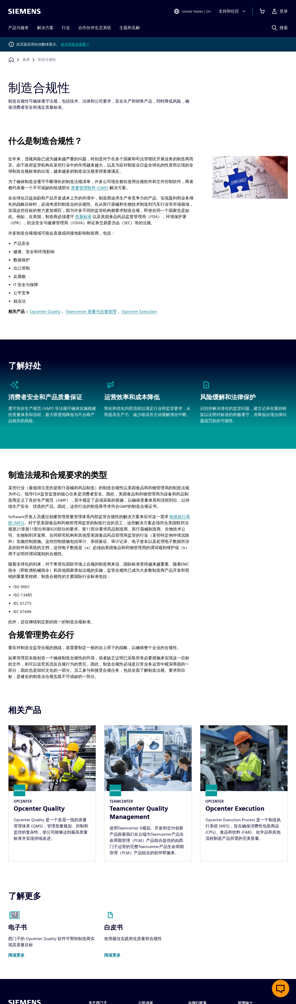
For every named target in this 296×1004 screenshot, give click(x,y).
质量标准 (83, 216)
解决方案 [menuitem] (45, 27)
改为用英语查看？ (75, 44)
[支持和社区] (232, 11)
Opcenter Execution (139, 311)
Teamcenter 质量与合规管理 (91, 311)
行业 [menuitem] (66, 27)
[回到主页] (11, 59)
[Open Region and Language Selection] (192, 11)
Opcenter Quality (45, 311)
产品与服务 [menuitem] (18, 27)
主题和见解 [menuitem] (129, 27)
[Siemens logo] (24, 11)
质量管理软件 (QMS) (90, 187)
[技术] (26, 60)
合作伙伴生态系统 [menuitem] (94, 27)
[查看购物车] (262, 11)
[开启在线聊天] (281, 989)
